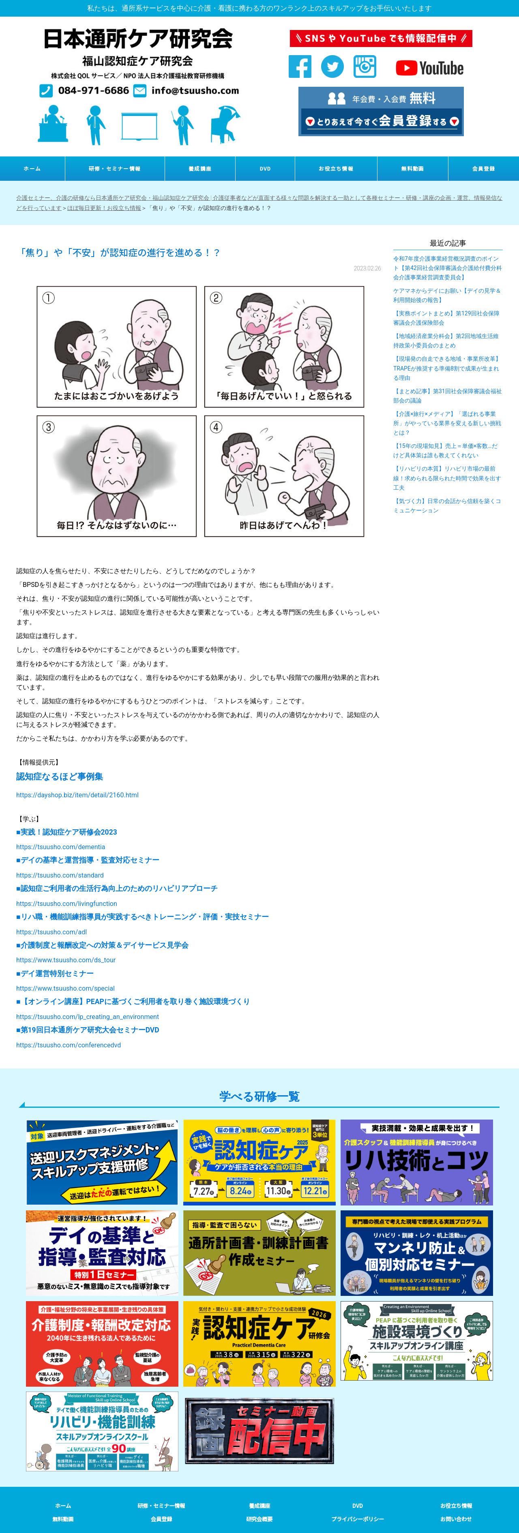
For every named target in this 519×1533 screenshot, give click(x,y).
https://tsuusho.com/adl (51, 932)
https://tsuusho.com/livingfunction (66, 904)
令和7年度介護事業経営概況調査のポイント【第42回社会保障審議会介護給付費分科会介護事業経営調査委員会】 (447, 267)
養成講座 (200, 168)
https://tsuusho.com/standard (60, 875)
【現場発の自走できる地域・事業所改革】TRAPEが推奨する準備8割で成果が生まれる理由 (447, 368)
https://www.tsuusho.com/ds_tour (66, 960)
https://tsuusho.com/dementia (60, 847)
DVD (265, 168)
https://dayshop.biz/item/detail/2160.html (77, 795)
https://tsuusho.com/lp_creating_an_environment (87, 1017)
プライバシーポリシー (357, 1519)
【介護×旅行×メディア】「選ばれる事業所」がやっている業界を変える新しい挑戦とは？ (447, 423)
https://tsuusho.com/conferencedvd (68, 1045)
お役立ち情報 (336, 168)
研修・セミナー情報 (115, 168)
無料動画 (413, 168)
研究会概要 (259, 1519)
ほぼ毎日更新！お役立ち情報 (104, 208)
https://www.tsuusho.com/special (65, 988)
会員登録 (483, 168)
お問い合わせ (456, 1519)
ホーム (32, 168)
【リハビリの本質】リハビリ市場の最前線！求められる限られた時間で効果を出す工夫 (447, 477)
